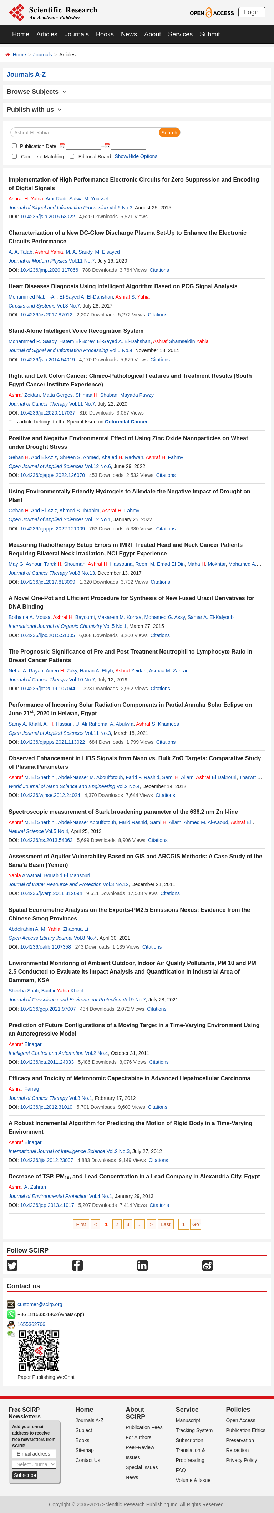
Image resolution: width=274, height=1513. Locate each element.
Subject (84, 1430)
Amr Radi (56, 199)
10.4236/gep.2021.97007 (48, 1009)
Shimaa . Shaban (97, 395)
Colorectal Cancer (126, 422)
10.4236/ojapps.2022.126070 (52, 475)
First (81, 1224)
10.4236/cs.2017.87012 (46, 315)
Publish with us (34, 109)
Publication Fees (144, 1427)
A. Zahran (27, 1187)
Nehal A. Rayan (26, 671)
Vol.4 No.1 (100, 1196)
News (129, 34)
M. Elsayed (107, 252)
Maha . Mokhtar (207, 564)
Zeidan (24, 395)
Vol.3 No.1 (80, 1098)
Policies (238, 1409)
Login (252, 12)
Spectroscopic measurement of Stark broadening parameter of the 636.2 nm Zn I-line (123, 812)
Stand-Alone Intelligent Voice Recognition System (76, 331)
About (152, 34)
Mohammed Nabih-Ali (33, 297)
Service (187, 1409)
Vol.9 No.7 (134, 999)
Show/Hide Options (136, 156)
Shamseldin (181, 341)
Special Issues (142, 1467)
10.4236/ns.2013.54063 (46, 840)
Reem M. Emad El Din (159, 564)
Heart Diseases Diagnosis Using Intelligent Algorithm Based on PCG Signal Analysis (123, 286)
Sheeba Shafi (24, 991)
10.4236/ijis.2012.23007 (46, 1160)
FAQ (181, 1470)
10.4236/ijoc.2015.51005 (47, 635)
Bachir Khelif (62, 991)
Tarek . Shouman (64, 564)
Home (20, 34)
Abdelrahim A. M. (34, 929)
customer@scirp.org (39, 1304)
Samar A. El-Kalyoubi (211, 617)
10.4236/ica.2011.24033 (47, 1062)
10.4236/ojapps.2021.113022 (52, 742)
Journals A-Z (90, 1420)
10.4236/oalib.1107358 (45, 947)
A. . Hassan (58, 724)
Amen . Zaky (61, 671)
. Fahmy (164, 457)
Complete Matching (42, 156)
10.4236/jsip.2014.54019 (47, 359)
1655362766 (31, 1324)
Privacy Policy (241, 1460)
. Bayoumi (74, 617)
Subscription (189, 1440)
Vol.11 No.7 (82, 261)
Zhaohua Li (75, 929)
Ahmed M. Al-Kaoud (206, 822)
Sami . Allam (177, 777)
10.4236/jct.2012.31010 (46, 1107)
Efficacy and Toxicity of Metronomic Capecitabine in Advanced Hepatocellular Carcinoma (129, 1078)
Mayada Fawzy (137, 395)
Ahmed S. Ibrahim (79, 510)
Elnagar (25, 1044)
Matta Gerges (57, 395)
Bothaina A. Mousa (30, 617)
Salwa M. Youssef (89, 199)
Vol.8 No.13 (82, 573)
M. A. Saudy (79, 252)
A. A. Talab (20, 252)
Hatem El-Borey (76, 341)
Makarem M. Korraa (119, 617)
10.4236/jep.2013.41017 (47, 1205)
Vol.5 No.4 (121, 350)
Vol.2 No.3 (118, 1151)
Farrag (24, 1089)
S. (133, 297)
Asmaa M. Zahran (169, 671)
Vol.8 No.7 (68, 306)
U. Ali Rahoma (91, 724)
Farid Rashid (133, 822)
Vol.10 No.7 (82, 679)
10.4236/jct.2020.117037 (47, 413)
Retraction (237, 1450)
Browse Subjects (36, 91)
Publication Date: (38, 146)
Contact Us (88, 1460)
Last (165, 1224)
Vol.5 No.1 (115, 626)
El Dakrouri (216, 777)
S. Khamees (157, 724)
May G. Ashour (25, 564)
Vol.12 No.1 (98, 519)
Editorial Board (94, 156)
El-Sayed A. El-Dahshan (86, 297)
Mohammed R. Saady (32, 341)
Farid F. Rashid (142, 777)
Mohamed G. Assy (164, 617)
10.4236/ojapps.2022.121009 (52, 529)
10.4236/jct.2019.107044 (47, 688)
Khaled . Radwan (122, 457)
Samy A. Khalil (25, 724)
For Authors (138, 1437)
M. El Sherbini (32, 777)
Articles (46, 34)
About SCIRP (135, 1413)
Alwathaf (25, 875)
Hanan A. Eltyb (96, 671)
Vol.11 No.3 (98, 733)
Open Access (240, 1420)
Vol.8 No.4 (85, 938)
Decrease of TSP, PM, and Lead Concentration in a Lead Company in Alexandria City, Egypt (134, 1176)
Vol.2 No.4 (128, 786)
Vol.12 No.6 (98, 466)
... (139, 1224)
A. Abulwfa (121, 724)
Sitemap (85, 1450)
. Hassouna (110, 564)
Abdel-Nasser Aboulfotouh (87, 822)
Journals (77, 34)
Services (180, 34)
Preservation (240, 1440)
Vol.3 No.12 (115, 884)
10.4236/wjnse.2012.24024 (50, 795)
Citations (159, 270)
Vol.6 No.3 (121, 207)
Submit (210, 34)
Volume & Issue (193, 1480)
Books (105, 34)
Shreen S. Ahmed (79, 457)
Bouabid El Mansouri (67, 875)
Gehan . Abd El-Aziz (33, 457)
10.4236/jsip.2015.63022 (47, 216)
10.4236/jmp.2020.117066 (49, 270)
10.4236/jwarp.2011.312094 (51, 893)
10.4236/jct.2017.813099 (47, 582)
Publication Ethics (245, 1430)
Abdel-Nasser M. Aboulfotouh (90, 777)
